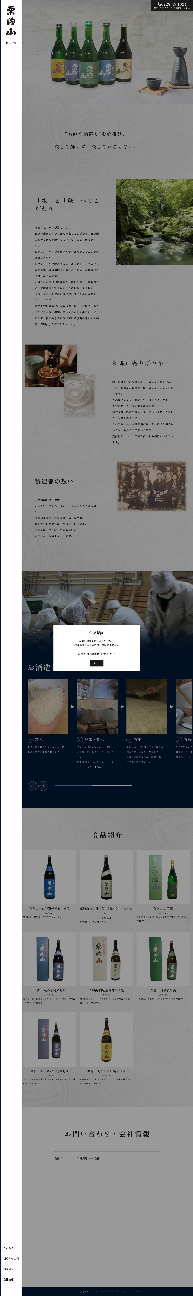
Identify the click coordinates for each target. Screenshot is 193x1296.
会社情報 (8, 1279)
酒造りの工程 (11, 1258)
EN (14, 43)
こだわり (8, 1248)
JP (7, 43)
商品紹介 (8, 1269)
